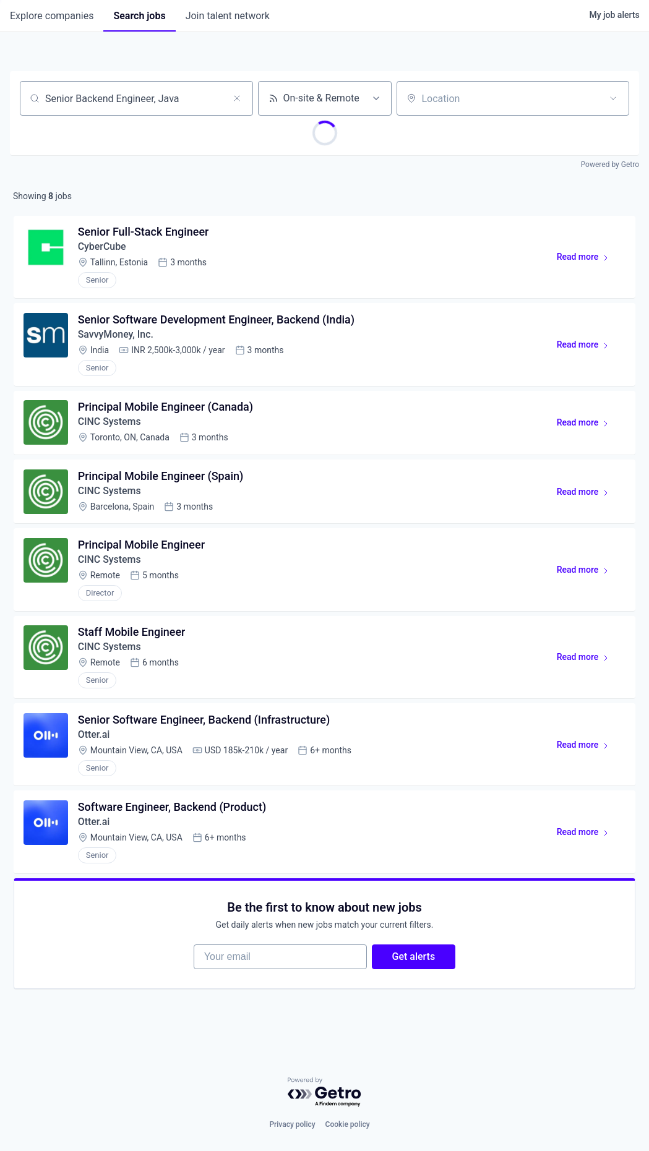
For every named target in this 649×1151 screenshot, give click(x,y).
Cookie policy (347, 1124)
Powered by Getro (610, 164)
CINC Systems (110, 423)
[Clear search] (237, 98)
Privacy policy (292, 1124)
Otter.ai (94, 737)
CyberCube (102, 247)
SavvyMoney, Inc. (116, 335)
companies (51, 16)
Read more (588, 259)
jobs (139, 16)
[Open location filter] (613, 98)
